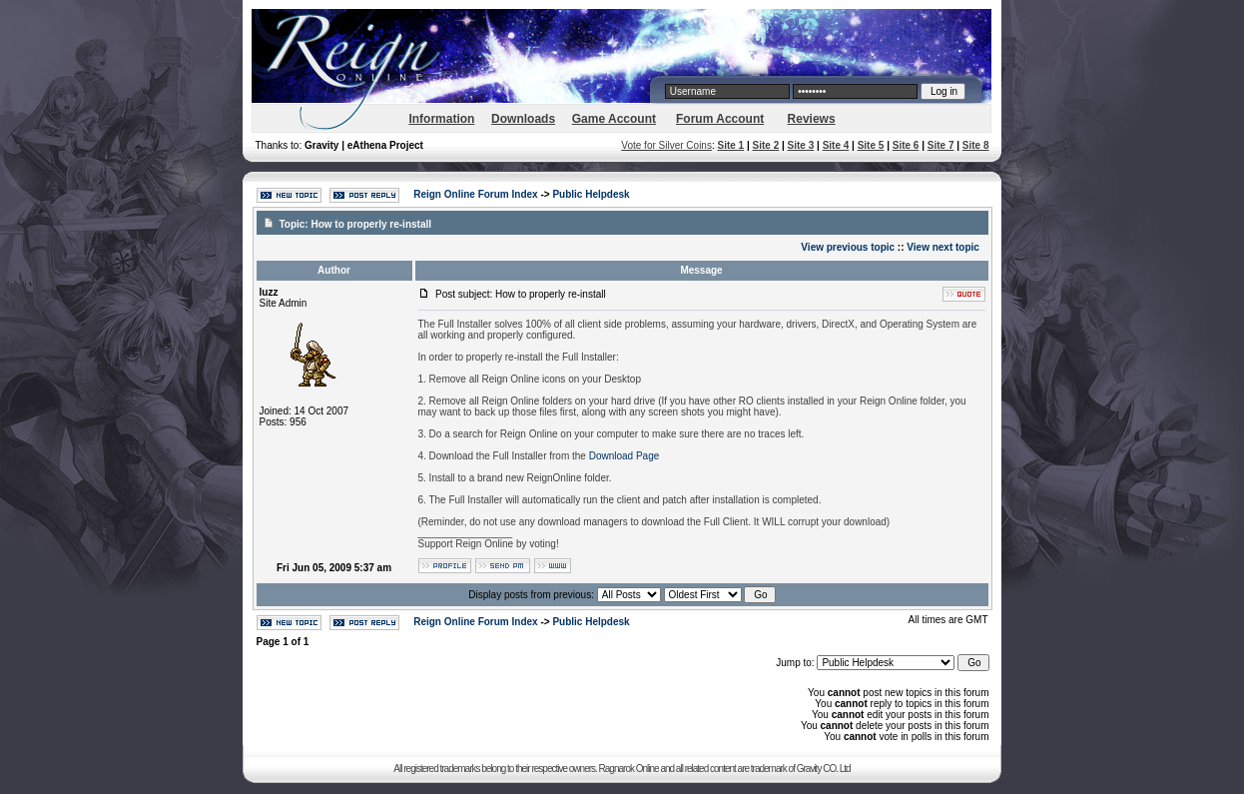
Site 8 (975, 145)
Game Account (614, 119)
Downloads (523, 119)
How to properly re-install (371, 224)
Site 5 (871, 145)
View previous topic (848, 247)
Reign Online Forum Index (475, 194)
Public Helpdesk (590, 194)
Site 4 (836, 145)
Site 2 (766, 145)
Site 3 (801, 145)
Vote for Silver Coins (666, 145)
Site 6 (906, 145)
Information (441, 119)
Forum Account (720, 119)
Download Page (624, 455)
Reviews (812, 119)
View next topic (943, 247)
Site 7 (941, 145)
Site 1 (730, 145)
